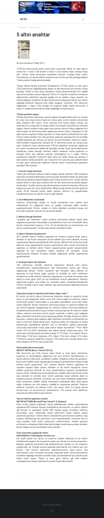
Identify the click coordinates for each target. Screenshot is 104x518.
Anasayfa (22, 28)
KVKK (52, 511)
